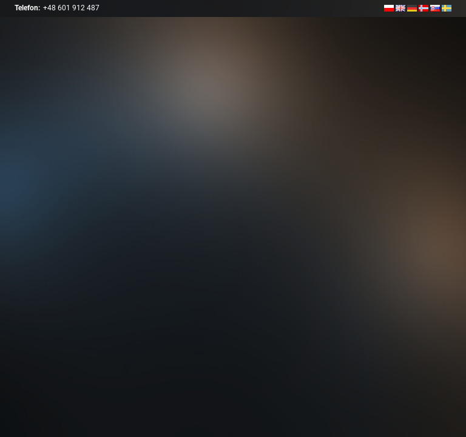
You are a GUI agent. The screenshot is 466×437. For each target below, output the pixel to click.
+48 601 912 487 (71, 8)
